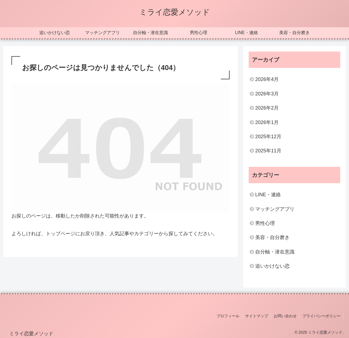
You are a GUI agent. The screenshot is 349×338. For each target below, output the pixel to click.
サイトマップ (256, 316)
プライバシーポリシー (321, 316)
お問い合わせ (285, 316)
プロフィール (227, 316)
